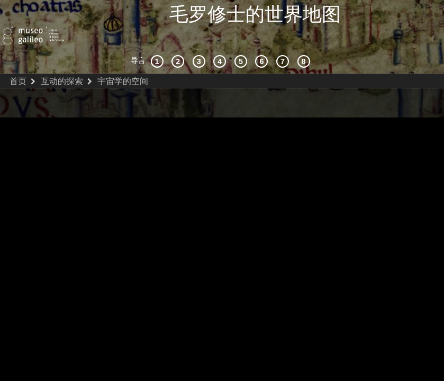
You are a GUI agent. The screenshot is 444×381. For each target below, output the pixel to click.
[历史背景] (159, 39)
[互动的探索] (179, 39)
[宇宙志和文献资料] (201, 39)
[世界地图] (242, 39)
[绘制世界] (263, 39)
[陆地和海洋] (284, 39)
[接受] (221, 39)
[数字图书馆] (305, 39)
